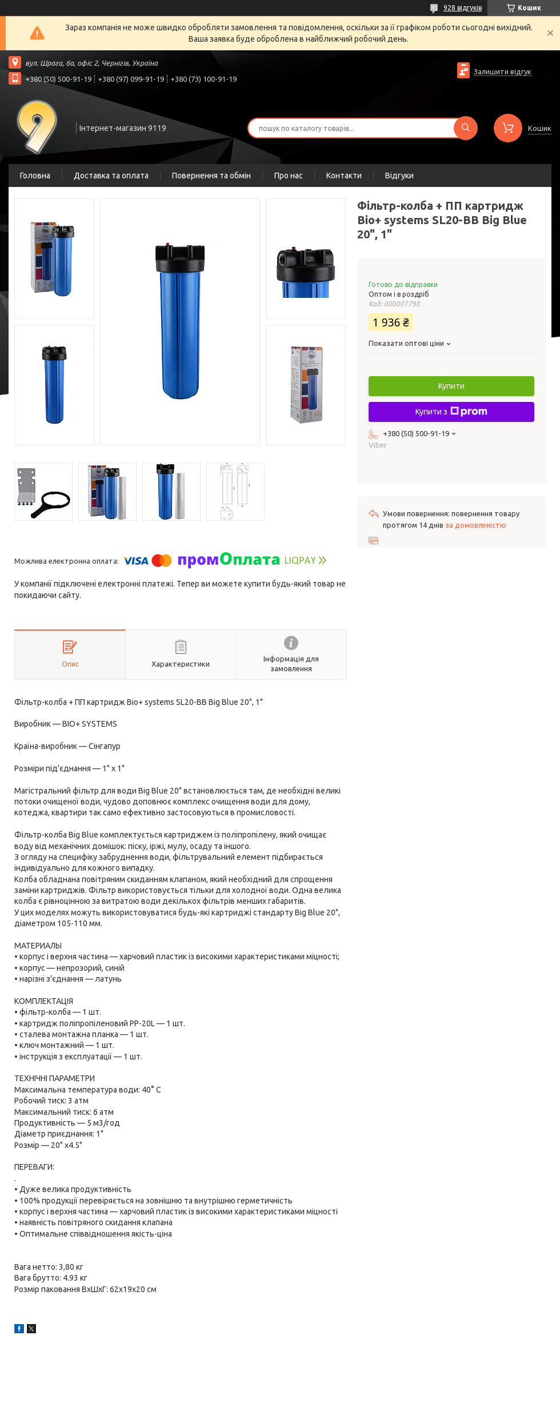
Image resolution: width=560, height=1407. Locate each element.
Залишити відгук (502, 71)
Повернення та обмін (211, 176)
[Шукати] (466, 128)
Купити (451, 385)
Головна (35, 176)
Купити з (451, 411)
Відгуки (399, 176)
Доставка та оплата (111, 176)
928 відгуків (462, 7)
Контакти (344, 176)
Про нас (288, 176)
